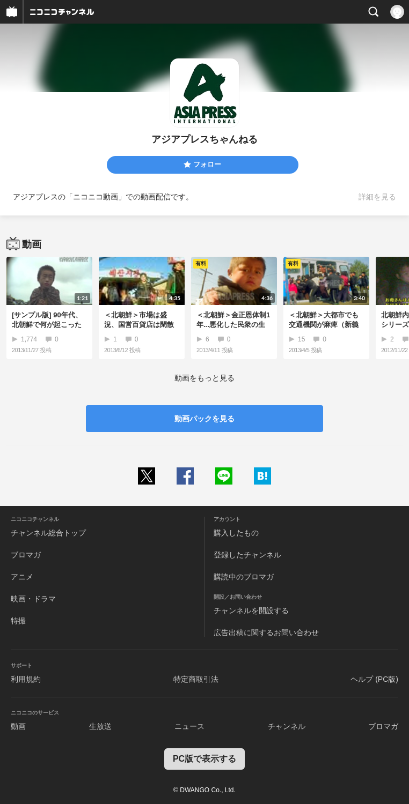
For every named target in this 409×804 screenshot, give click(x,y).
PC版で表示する (204, 758)
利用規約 (26, 679)
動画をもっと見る (204, 378)
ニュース (189, 726)
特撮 (18, 620)
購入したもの (236, 532)
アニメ (22, 576)
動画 (18, 726)
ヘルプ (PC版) (374, 679)
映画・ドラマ (33, 598)
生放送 (100, 726)
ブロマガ (26, 554)
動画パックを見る (204, 418)
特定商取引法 (195, 679)
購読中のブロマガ (244, 576)
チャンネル (286, 726)
